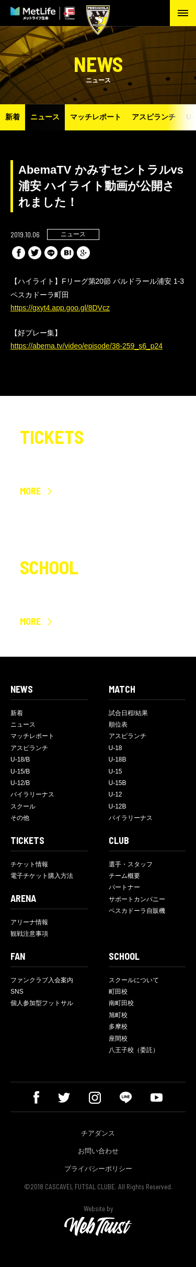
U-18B (117, 759)
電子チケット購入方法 (41, 875)
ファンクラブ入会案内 (41, 980)
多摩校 (118, 1026)
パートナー (124, 887)
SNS (17, 991)
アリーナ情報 (29, 922)
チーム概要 (124, 875)
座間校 (118, 1038)
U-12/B (20, 783)
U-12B (117, 806)
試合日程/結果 (128, 713)
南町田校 (121, 1003)
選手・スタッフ (131, 864)
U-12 (115, 794)
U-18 (115, 748)
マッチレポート (95, 117)
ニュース (45, 117)
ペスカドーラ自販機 (137, 910)
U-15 (115, 771)
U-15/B (20, 771)
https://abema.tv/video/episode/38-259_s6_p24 (86, 346)
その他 (19, 818)
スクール (23, 806)
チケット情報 (29, 864)
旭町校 (118, 1015)
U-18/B (20, 759)
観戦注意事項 (29, 933)
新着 (12, 117)
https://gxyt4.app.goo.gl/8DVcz (60, 308)
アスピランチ (154, 117)
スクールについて (134, 980)
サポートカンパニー (137, 899)
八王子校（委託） (134, 1050)
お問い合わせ (98, 1151)
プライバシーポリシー (98, 1169)
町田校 (118, 991)
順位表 (118, 724)
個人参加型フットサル (41, 1003)
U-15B (117, 783)
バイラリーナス (32, 794)
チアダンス (98, 1133)
